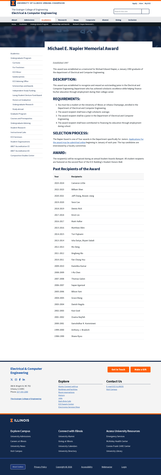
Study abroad (18, 109)
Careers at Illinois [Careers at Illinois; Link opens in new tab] (18, 441)
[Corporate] (92, 20)
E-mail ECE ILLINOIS (115, 386)
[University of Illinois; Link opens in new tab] (19, 420)
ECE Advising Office (20, 81)
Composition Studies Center (22, 155)
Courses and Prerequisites (21, 118)
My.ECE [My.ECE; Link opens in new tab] (148, 3)
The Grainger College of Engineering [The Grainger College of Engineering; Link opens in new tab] (30, 9)
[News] (78, 20)
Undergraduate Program (21, 58)
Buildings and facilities (67, 389)
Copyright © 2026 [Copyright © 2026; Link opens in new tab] (64, 466)
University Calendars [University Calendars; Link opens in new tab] (67, 446)
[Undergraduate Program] (39, 24)
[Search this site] (127, 11)
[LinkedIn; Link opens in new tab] (24, 379)
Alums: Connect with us (68, 386)
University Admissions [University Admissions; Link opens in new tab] (20, 436)
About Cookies (18, 467)
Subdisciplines (18, 76)
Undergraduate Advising (21, 123)
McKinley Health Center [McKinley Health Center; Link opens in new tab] (117, 441)
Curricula (16, 62)
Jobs (60, 398)
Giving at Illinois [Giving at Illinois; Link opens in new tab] (65, 441)
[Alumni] (106, 20)
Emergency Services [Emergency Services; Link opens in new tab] (115, 436)
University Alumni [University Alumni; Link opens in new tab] (66, 436)
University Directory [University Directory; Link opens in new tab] (67, 451)
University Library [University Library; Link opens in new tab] (114, 451)
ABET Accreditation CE (20, 146)
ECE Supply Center (66, 404)
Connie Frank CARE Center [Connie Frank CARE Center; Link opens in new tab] (118, 446)
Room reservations (66, 392)
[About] (15, 20)
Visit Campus (111, 389)
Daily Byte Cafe (64, 401)
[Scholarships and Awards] (60, 24)
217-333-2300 (22, 392)
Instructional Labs (18, 132)
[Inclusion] (133, 20)
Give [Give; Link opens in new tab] (141, 3)
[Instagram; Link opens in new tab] (16, 379)
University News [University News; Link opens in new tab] (17, 446)
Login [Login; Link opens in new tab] (124, 466)
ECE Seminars (16, 137)
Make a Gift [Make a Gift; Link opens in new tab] (140, 369)
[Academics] (47, 20)
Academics (15, 53)
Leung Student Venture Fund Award (27, 95)
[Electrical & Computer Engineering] (34, 13)
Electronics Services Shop (69, 407)
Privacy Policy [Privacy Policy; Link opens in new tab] (40, 466)
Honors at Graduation (22, 100)
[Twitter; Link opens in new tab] (11, 379)
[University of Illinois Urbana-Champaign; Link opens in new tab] (37, 3)
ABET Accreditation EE (20, 151)
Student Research (18, 127)
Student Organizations (20, 141)
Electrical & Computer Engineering (26, 370)
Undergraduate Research (23, 104)
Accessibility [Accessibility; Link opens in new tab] (86, 466)
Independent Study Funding (24, 90)
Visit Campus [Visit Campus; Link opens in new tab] (16, 451)
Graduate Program (18, 114)
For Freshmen (18, 67)
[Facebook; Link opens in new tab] (20, 379)
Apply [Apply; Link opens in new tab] (134, 3)
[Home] (14, 24)
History (61, 395)
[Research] (64, 20)
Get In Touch (118, 369)
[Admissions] (30, 20)
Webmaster (107, 466)
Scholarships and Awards (23, 86)
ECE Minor (17, 72)
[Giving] (119, 20)
